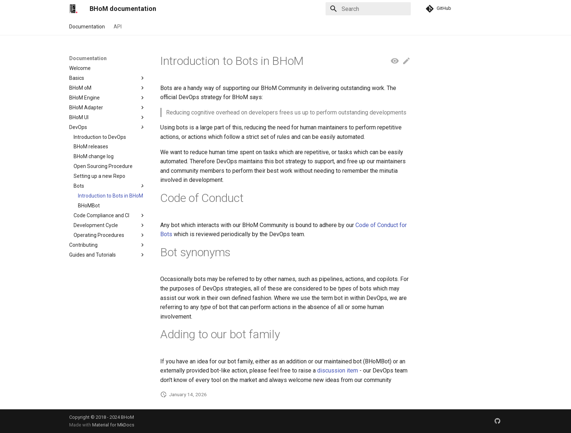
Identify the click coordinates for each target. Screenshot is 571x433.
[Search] (368, 8)
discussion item (337, 370)
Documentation (87, 27)
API (118, 27)
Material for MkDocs (113, 425)
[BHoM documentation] (73, 8)
